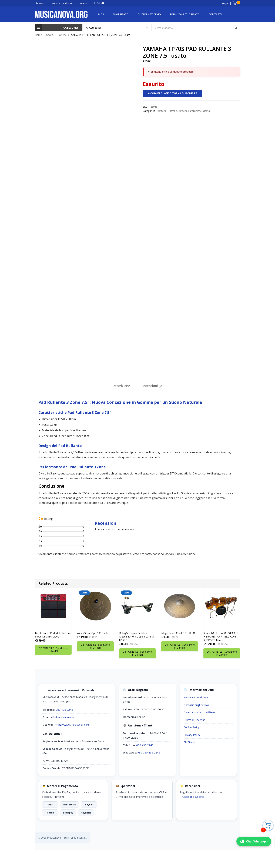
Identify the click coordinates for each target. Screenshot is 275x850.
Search (236, 27)
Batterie (62, 34)
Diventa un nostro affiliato (199, 712)
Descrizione (121, 386)
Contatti (215, 14)
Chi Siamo (189, 742)
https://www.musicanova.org (72, 724)
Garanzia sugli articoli (196, 705)
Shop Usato (121, 14)
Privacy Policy (192, 734)
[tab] (121, 387)
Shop (100, 14)
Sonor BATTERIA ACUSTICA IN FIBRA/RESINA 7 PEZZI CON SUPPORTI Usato (221, 636)
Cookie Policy (191, 727)
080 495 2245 (64, 709)
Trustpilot (186, 796)
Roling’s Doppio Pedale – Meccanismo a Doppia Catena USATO (136, 636)
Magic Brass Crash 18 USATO (178, 633)
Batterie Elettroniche (190, 110)
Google (199, 796)
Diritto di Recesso (194, 720)
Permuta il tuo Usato (185, 14)
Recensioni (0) (152, 386)
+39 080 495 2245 (149, 752)
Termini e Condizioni (196, 697)
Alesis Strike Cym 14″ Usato (93, 633)
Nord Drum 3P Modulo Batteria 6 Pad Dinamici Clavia (53, 634)
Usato (49, 34)
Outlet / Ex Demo (149, 14)
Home (38, 34)
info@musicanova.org (63, 717)
